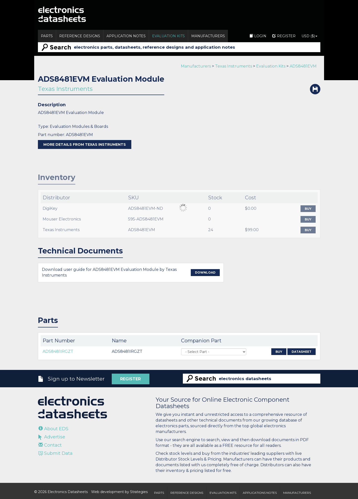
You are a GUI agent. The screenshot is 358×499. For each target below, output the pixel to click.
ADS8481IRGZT (58, 351)
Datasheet (301, 352)
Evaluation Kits (168, 36)
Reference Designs (79, 36)
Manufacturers (208, 36)
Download (205, 272)
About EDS (53, 428)
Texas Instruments (233, 66)
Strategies (139, 492)
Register (284, 36)
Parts (47, 36)
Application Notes (126, 36)
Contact (50, 445)
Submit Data (55, 453)
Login (257, 36)
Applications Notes (260, 493)
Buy (308, 209)
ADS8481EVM (303, 66)
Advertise (51, 437)
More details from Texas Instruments (84, 144)
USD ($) (309, 36)
